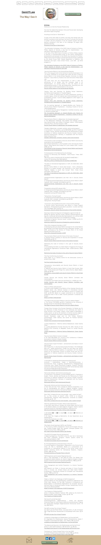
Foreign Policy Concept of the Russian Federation (57, 320)
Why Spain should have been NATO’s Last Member (57, 431)
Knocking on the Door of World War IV (54, 45)
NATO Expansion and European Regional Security (57, 462)
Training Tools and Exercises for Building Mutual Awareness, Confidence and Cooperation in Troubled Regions (63, 101)
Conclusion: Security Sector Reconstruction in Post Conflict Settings (63, 210)
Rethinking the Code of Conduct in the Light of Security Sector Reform (63, 253)
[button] (28, 11)
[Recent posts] (73, 14)
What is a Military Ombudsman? (52, 297)
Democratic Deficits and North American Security (57, 391)
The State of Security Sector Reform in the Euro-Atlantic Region (61, 305)
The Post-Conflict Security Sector (53, 262)
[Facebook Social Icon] (50, 538)
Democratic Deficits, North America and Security (57, 382)
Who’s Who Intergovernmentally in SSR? (55, 233)
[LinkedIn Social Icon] (47, 538)
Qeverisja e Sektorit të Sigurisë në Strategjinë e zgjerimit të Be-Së (62, 222)
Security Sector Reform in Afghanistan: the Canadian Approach (61, 125)
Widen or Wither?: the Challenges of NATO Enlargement (59, 488)
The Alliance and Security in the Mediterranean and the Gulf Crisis (62, 528)
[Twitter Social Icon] (53, 538)
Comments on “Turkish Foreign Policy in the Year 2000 (58, 534)
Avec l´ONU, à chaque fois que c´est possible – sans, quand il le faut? (62, 400)
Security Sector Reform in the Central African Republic (59, 88)
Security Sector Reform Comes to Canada (55, 340)
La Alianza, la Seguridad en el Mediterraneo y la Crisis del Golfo (61, 522)
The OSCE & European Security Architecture (56, 440)
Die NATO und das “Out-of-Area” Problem (55, 514)
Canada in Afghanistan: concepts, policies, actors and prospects (61, 137)
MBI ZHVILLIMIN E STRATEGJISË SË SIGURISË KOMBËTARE (60, 160)
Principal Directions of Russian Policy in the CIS (57, 453)
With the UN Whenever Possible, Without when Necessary (60, 410)
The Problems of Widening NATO (53, 496)
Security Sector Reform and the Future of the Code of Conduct (61, 240)
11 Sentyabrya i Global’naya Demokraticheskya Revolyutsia (59, 370)
